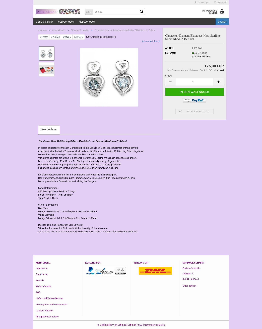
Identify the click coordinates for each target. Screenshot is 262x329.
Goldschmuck (66, 22)
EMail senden (189, 285)
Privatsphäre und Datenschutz (51, 304)
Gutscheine (41, 274)
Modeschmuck (87, 22)
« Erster (44, 37)
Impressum (41, 268)
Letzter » (78, 37)
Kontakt (40, 280)
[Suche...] (89, 12)
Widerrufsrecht (43, 286)
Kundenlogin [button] (202, 2)
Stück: (168, 75)
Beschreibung (49, 129)
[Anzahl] (194, 82)
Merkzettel (220, 2)
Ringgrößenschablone (47, 316)
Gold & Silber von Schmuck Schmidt (118, 324)
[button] (170, 82)
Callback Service (44, 310)
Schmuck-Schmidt (151, 41)
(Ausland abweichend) (201, 56)
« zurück (55, 37)
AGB (38, 292)
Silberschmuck (44, 22)
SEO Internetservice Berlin (151, 324)
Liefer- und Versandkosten (49, 298)
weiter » (67, 37)
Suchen (222, 22)
